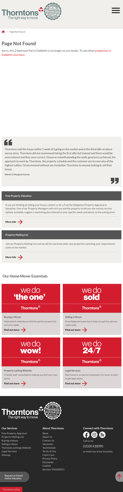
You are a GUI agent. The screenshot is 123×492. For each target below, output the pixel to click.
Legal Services (9, 451)
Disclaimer (48, 462)
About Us (47, 436)
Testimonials (49, 447)
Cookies (46, 465)
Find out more (11, 329)
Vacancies (47, 444)
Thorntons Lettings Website (16, 447)
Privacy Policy (49, 458)
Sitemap (6, 454)
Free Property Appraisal (14, 433)
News (45, 433)
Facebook (86, 435)
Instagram (94, 435)
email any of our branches (99, 451)
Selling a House (10, 444)
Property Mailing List (13, 436)
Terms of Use (49, 451)
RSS (102, 435)
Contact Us (48, 440)
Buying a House (10, 440)
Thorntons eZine (11, 489)
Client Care (48, 454)
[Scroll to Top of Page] (119, 476)
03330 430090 (93, 446)
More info (10, 221)
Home (3, 32)
